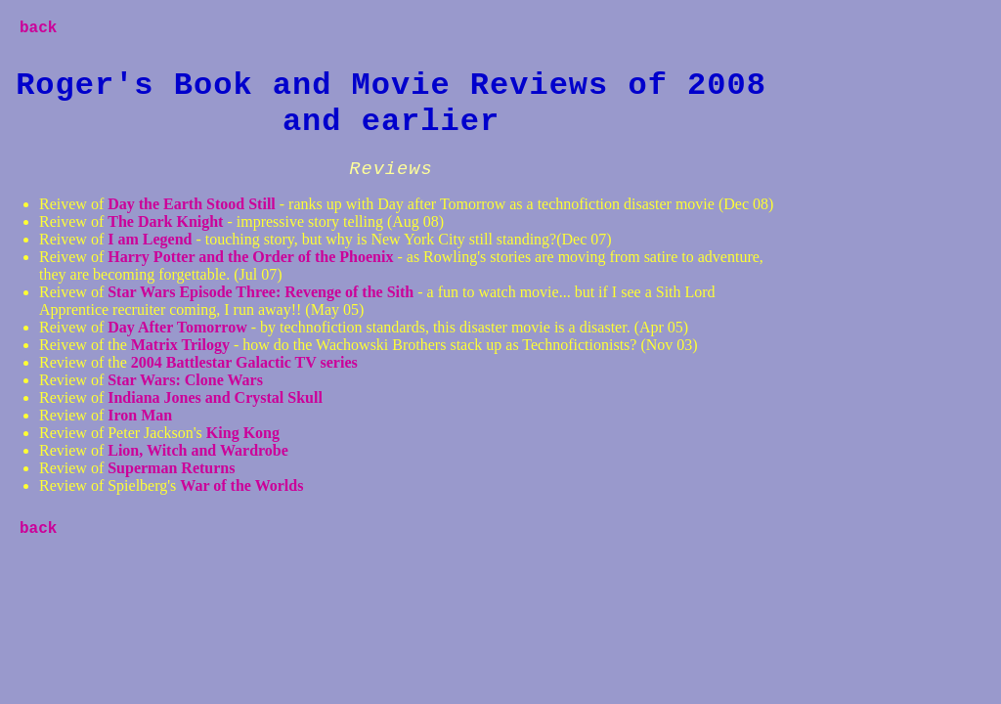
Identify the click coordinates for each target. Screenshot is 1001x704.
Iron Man (140, 415)
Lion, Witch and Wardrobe (198, 450)
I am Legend (150, 239)
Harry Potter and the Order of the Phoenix (250, 256)
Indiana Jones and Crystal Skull (215, 397)
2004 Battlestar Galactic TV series (244, 362)
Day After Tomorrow (177, 327)
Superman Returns (171, 468)
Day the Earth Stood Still (194, 204)
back (38, 28)
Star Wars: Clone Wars (185, 380)
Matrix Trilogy (182, 344)
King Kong (243, 432)
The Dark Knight (165, 221)
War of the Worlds (241, 485)
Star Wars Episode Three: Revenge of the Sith (262, 292)
